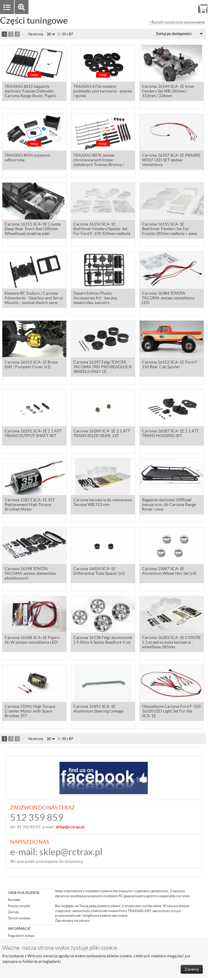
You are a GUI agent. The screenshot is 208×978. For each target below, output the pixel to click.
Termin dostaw (19, 918)
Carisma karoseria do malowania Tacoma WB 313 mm (102, 502)
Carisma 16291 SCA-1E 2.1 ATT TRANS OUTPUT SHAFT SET (33, 434)
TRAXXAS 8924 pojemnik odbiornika (27, 158)
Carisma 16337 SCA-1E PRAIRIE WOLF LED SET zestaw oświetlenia (171, 160)
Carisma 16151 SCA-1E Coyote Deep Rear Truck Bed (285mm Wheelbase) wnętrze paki (33, 229)
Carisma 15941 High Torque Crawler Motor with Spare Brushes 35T (30, 712)
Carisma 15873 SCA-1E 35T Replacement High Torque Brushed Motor (30, 505)
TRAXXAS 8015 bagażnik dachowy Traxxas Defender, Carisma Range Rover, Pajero (30, 92)
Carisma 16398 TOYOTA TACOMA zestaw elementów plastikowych (30, 574)
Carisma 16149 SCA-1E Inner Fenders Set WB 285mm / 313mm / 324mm (168, 92)
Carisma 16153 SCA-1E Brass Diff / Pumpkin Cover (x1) (31, 365)
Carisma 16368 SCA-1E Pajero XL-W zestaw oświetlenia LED (32, 640)
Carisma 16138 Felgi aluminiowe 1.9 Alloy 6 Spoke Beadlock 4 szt (102, 640)
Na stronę (35, 34)
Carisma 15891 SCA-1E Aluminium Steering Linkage (98, 709)
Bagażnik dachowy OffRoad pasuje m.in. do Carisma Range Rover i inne (169, 505)
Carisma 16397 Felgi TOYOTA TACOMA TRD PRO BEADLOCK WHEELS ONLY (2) (102, 367)
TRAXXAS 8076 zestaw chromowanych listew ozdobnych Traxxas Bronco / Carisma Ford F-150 (98, 160)
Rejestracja (182, 7)
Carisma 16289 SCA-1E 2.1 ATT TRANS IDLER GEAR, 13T (101, 434)
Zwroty (13, 912)
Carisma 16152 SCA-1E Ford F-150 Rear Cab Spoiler (170, 365)
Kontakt (14, 900)
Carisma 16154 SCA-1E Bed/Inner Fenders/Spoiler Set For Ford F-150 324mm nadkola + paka (101, 229)
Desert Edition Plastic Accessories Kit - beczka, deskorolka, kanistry (95, 298)
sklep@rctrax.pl (70, 852)
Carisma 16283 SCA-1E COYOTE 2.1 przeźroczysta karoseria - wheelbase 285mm (171, 643)
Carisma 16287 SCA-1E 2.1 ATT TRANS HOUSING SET (170, 434)
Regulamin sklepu (21, 935)
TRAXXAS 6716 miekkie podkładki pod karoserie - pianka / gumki (102, 92)
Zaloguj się (158, 7)
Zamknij (191, 969)
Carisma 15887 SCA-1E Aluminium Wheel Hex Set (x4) (169, 571)
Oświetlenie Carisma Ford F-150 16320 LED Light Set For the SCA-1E (171, 712)
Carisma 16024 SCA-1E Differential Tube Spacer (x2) (99, 571)
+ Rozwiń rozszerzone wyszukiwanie (177, 22)
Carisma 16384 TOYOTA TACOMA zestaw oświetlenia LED (168, 298)
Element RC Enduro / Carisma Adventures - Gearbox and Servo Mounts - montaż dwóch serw (34, 298)
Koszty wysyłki (19, 906)
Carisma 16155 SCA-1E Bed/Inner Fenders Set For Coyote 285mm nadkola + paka (169, 229)
